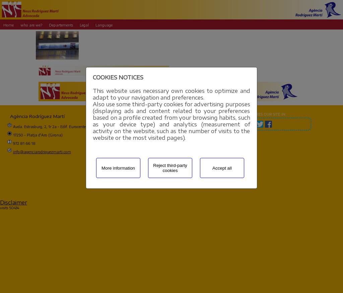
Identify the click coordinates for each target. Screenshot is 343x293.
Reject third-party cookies (170, 168)
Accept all (222, 168)
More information (118, 168)
